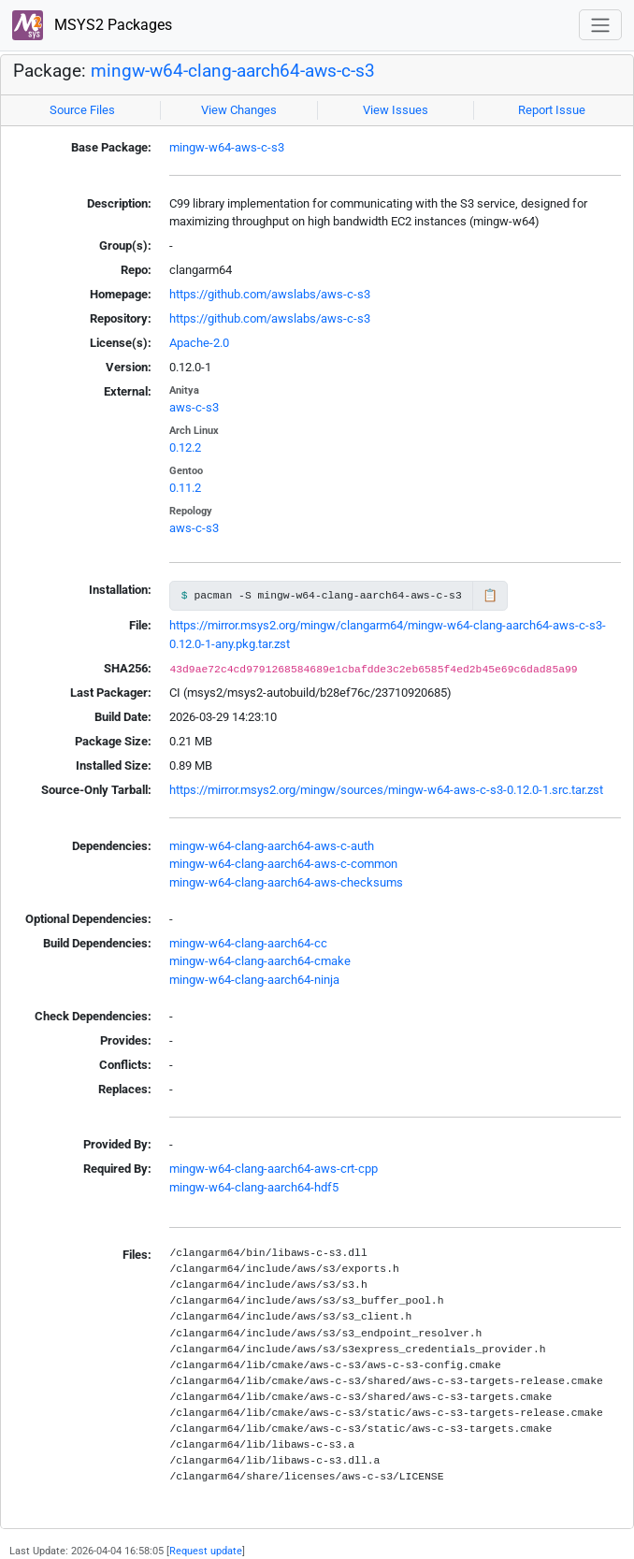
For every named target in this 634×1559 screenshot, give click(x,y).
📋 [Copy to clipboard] (490, 595)
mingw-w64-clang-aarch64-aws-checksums (286, 882)
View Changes (239, 110)
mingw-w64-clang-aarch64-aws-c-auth (271, 846)
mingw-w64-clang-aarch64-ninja (254, 980)
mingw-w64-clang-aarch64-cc (248, 943)
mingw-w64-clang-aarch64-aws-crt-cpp (273, 1169)
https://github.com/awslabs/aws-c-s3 (269, 294)
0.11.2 (185, 488)
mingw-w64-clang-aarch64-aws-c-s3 (233, 71)
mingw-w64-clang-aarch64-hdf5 (254, 1187)
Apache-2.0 (199, 343)
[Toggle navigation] (600, 24)
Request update (205, 1550)
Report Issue (551, 110)
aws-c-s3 (194, 407)
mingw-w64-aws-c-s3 (226, 147)
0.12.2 (185, 447)
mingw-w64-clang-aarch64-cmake (260, 961)
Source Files (82, 110)
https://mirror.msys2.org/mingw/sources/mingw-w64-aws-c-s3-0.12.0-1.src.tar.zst (386, 790)
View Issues (395, 110)
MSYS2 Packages (92, 25)
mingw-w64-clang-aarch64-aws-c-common (283, 864)
